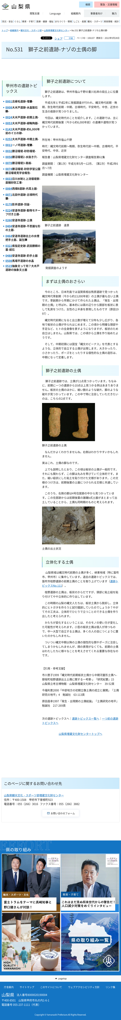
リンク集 (110, 987)
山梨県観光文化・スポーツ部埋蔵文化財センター (34, 795)
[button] (106, 5)
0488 (8, 256)
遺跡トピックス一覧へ (85, 718)
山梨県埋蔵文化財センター (56, 30)
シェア (58, 38)
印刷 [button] (71, 38)
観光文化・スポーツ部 (31, 30)
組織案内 (14, 30)
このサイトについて (51, 987)
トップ (5, 30)
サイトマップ (27, 987)
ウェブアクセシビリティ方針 (84, 987)
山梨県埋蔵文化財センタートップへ (80, 734)
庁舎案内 (9, 987)
